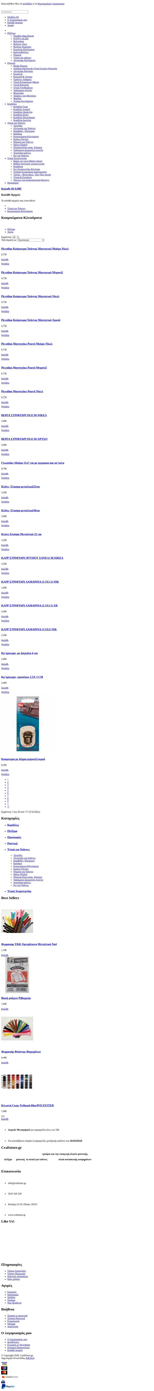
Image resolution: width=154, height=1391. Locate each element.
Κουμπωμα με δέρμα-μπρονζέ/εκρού (23, 759)
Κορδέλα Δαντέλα (22, 120)
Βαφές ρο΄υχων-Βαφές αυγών (27, 161)
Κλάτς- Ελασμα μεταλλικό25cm (20, 486)
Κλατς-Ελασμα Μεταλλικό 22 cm (21, 534)
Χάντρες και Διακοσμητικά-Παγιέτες (31, 180)
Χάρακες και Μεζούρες (24, 95)
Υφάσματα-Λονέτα (22, 90)
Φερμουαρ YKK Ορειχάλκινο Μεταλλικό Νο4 (29, 944)
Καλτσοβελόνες (21, 52)
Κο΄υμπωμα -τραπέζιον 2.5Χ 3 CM (22, 677)
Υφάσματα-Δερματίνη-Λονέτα (28, 150)
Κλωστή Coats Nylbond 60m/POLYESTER (27, 1105)
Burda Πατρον (20, 66)
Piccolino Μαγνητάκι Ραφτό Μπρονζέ (24, 367)
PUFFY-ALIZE (21, 38)
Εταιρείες (12, 1292)
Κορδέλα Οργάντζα (22, 112)
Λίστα (10, 232)
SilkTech (30, 1358)
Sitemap (11, 1300)
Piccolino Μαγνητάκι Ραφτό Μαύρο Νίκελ (27, 343)
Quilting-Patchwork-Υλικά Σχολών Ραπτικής (35, 68)
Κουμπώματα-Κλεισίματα (26, 136)
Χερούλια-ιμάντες (22, 153)
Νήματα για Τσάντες (23, 142)
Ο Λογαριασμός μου (17, 20)
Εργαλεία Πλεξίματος (24, 49)
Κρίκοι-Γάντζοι (20, 139)
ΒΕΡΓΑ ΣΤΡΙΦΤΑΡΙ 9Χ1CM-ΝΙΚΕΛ (24, 415)
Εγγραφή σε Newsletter (18, 1345)
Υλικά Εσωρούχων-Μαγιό (26, 82)
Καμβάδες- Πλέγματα (23, 131)
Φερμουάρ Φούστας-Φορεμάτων (21, 1051)
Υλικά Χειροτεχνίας (17, 158)
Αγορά (10, 25)
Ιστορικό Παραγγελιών (18, 1347)
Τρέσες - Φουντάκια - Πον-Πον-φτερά (32, 174)
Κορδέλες (12, 104)
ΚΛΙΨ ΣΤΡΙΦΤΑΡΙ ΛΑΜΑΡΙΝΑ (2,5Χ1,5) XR (29, 605)
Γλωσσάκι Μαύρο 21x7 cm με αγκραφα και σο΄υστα (32, 462)
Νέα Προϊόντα (14, 1303)
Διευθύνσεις (13, 1342)
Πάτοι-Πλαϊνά (20, 144)
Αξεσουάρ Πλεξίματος (24, 60)
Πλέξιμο (11, 33)
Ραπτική (11, 63)
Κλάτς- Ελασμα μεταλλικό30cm (20, 510)
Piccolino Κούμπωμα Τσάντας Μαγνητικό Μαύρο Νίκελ (35, 248)
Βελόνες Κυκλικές (22, 46)
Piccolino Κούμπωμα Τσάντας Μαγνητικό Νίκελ (30, 296)
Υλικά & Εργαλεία (22, 177)
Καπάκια (17, 134)
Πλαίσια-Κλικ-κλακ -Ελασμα (27, 147)
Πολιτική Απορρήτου (17, 1276)
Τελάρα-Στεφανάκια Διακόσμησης (30, 172)
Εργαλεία (17, 74)
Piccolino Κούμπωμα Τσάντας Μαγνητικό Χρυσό (30, 320)
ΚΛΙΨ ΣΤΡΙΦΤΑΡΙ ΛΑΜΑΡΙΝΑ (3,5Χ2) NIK (29, 629)
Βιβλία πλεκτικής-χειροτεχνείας (28, 163)
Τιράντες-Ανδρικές (22, 79)
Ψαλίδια (17, 98)
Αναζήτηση (12, 1326)
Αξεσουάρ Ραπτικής (23, 71)
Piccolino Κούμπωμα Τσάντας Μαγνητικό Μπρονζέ (32, 272)
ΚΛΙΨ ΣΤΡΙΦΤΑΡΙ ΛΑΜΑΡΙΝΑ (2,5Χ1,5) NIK (30, 581)
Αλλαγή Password (16, 1318)
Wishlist (11, 1297)
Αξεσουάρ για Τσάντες (24, 128)
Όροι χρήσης (13, 1279)
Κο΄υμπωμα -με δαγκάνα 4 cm (19, 653)
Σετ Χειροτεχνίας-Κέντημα (26, 169)
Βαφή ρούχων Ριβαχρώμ (16, 998)
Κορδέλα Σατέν (21, 114)
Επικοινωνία (13, 1321)
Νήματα (17, 55)
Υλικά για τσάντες (22, 57)
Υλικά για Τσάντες (16, 123)
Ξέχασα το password (17, 1315)
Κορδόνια (18, 166)
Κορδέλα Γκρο (20, 106)
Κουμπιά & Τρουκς (22, 76)
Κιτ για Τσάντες (21, 155)
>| (8, 806)
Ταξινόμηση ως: (9, 240)
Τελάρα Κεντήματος (23, 101)
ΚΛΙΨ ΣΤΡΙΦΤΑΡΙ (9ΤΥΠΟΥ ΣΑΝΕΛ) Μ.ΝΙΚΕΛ (32, 557)
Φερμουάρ (18, 93)
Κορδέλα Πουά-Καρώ (24, 117)
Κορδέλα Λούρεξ (21, 109)
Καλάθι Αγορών (15, 22)
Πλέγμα (11, 229)
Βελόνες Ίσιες (20, 44)
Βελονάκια (18, 41)
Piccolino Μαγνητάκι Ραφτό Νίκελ (22, 391)
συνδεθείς (27, 3)
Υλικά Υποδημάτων (23, 87)
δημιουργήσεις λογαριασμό (51, 3)
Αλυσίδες (17, 125)
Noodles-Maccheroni (23, 36)
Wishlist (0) (13, 17)
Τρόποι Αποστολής (16, 1271)
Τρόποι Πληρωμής (16, 1273)
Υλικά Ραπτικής (21, 85)
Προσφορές (13, 183)
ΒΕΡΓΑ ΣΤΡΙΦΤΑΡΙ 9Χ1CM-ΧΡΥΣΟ (24, 439)
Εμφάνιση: (6, 237)
